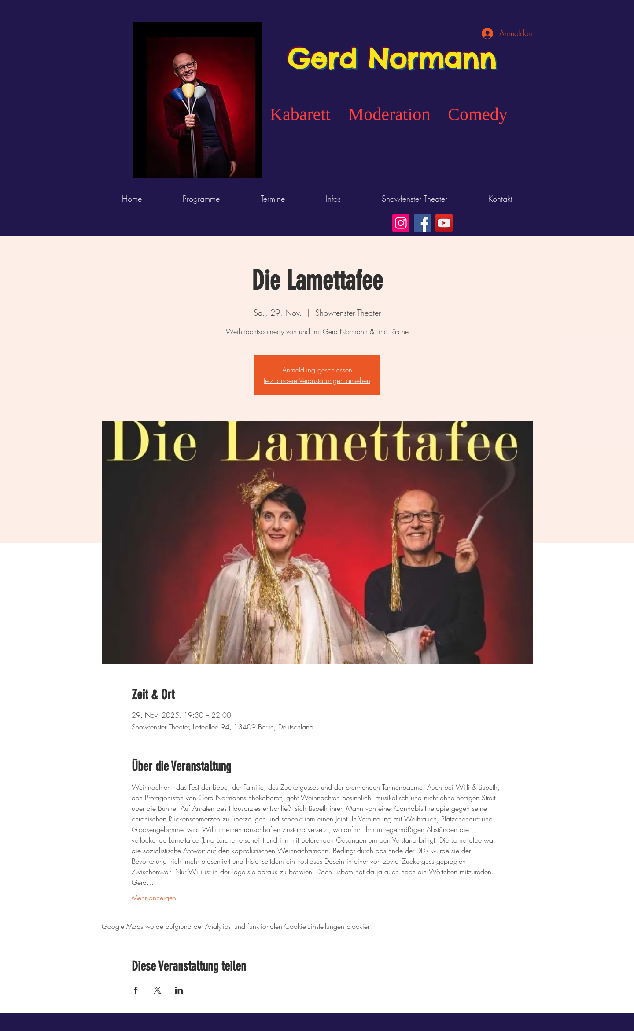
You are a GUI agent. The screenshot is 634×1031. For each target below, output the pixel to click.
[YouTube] (444, 223)
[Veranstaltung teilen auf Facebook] (136, 990)
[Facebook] (422, 223)
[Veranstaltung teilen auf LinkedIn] (179, 990)
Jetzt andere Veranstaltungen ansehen (317, 380)
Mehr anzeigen (154, 897)
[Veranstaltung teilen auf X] (157, 990)
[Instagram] (400, 223)
